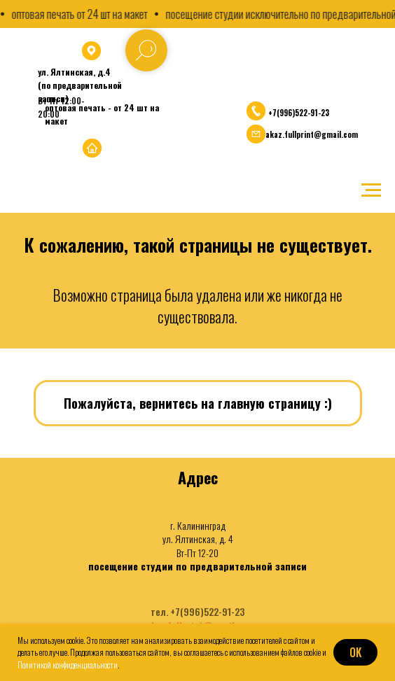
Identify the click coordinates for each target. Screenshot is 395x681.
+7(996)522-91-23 (298, 112)
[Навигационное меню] (371, 190)
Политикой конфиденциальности (68, 665)
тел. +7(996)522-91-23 (197, 611)
